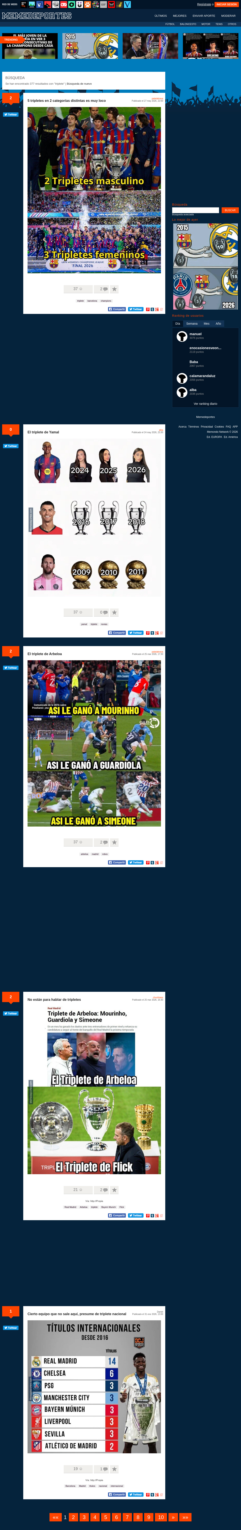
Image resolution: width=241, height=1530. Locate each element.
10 (161, 1517)
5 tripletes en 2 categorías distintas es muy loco (67, 100)
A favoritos (114, 289)
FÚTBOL (170, 24)
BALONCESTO (188, 24)
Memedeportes (205, 417)
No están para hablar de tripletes (54, 999)
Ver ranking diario (205, 403)
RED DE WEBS (9, 4)
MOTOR (205, 24)
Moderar (228, 15)
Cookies (219, 426)
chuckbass (158, 997)
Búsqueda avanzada (183, 214)
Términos (193, 426)
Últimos (160, 15)
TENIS (219, 24)
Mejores (180, 15)
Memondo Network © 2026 (222, 431)
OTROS (232, 24)
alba (161, 430)
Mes (206, 323)
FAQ (228, 426)
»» (185, 1517)
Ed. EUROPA (214, 437)
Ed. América (231, 437)
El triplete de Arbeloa (45, 654)
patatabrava (157, 98)
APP (235, 426)
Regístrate (204, 4)
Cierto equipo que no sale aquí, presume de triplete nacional (77, 1314)
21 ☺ (78, 1190)
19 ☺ (78, 1469)
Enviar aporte (204, 15)
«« (56, 1517)
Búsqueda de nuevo (79, 83)
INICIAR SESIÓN (227, 4)
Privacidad (207, 426)
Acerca (182, 426)
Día (177, 323)
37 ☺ (78, 289)
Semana (192, 323)
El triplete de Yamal (43, 432)
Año (218, 323)
